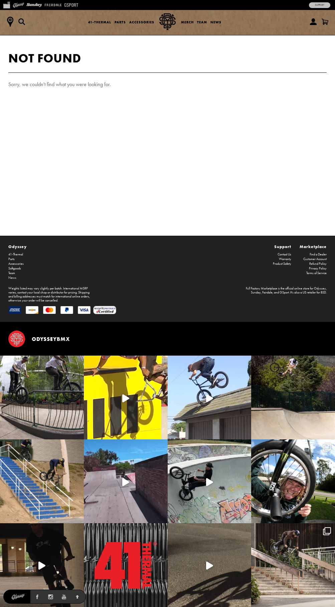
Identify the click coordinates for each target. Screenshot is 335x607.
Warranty (285, 259)
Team (202, 22)
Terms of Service (316, 273)
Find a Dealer (318, 254)
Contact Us (284, 254)
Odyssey (17, 246)
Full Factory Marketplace (261, 288)
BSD (323, 292)
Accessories (141, 22)
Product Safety (282, 264)
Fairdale (267, 292)
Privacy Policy (318, 268)
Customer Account (315, 259)
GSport (284, 292)
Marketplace (313, 246)
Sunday (256, 292)
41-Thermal (99, 22)
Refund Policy (318, 264)
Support (319, 5)
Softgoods (14, 268)
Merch (187, 22)
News (215, 22)
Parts (120, 22)
